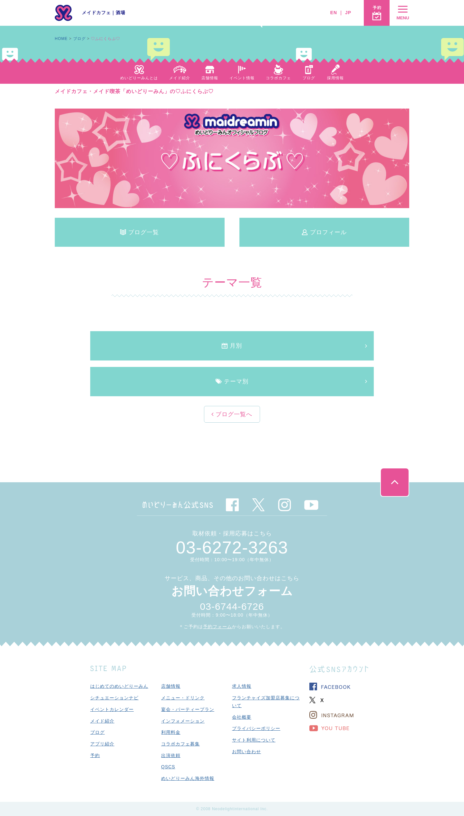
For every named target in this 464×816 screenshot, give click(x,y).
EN (333, 12)
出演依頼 (170, 755)
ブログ (79, 38)
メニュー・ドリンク (183, 697)
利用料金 (170, 732)
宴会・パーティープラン (187, 709)
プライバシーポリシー (256, 728)
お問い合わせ (246, 751)
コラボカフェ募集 (180, 743)
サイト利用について (254, 740)
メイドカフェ (96, 12)
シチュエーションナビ (114, 697)
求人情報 (241, 686)
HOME (61, 38)
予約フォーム (217, 626)
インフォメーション (183, 721)
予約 (95, 755)
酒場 (120, 12)
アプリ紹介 (102, 743)
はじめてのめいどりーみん (119, 686)
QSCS (168, 766)
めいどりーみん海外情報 (187, 778)
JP (348, 12)
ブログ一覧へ (233, 414)
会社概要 (241, 717)
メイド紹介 (102, 721)
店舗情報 (170, 686)
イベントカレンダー (112, 709)
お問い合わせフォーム (232, 591)
